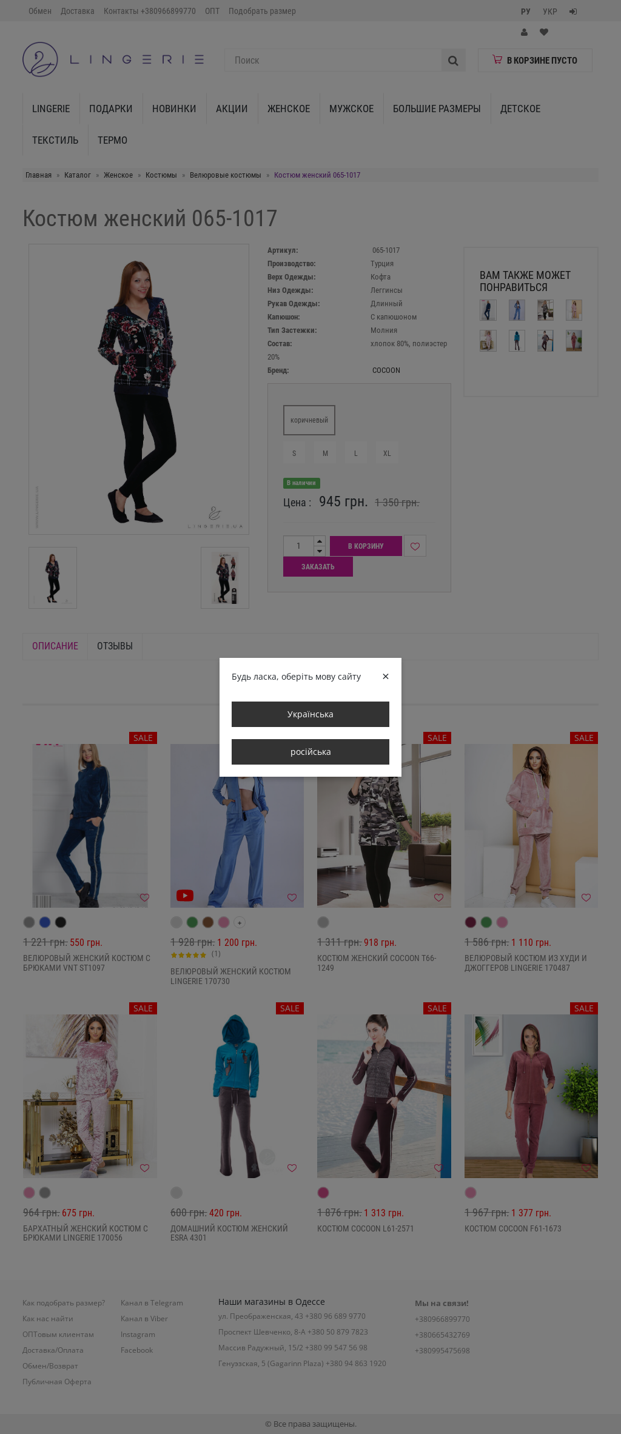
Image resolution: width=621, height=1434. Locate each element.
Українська (310, 714)
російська (310, 751)
